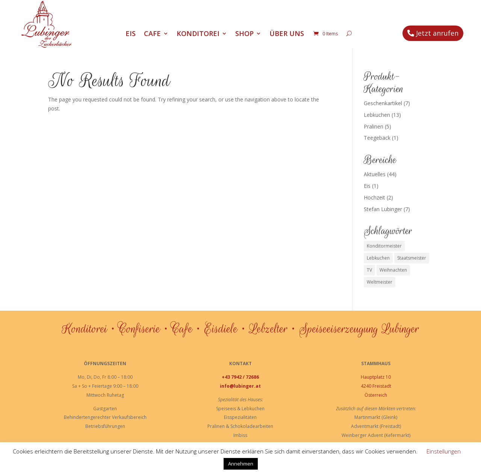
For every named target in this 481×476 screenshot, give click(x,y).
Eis (131, 34)
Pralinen (373, 126)
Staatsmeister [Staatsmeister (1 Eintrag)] (411, 258)
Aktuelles (375, 174)
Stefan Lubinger (383, 209)
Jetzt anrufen (437, 33)
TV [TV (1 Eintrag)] (369, 270)
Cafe (152, 34)
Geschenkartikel (383, 103)
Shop (244, 34)
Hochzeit (374, 197)
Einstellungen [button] (444, 451)
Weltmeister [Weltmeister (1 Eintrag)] (379, 282)
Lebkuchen (377, 114)
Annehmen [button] (240, 463)
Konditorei (198, 34)
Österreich (376, 395)
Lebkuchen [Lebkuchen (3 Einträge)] (378, 258)
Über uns (286, 34)
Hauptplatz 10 (376, 377)
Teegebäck (377, 137)
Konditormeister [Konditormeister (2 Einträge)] (384, 246)
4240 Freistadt (376, 386)
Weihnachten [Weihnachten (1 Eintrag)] (393, 270)
